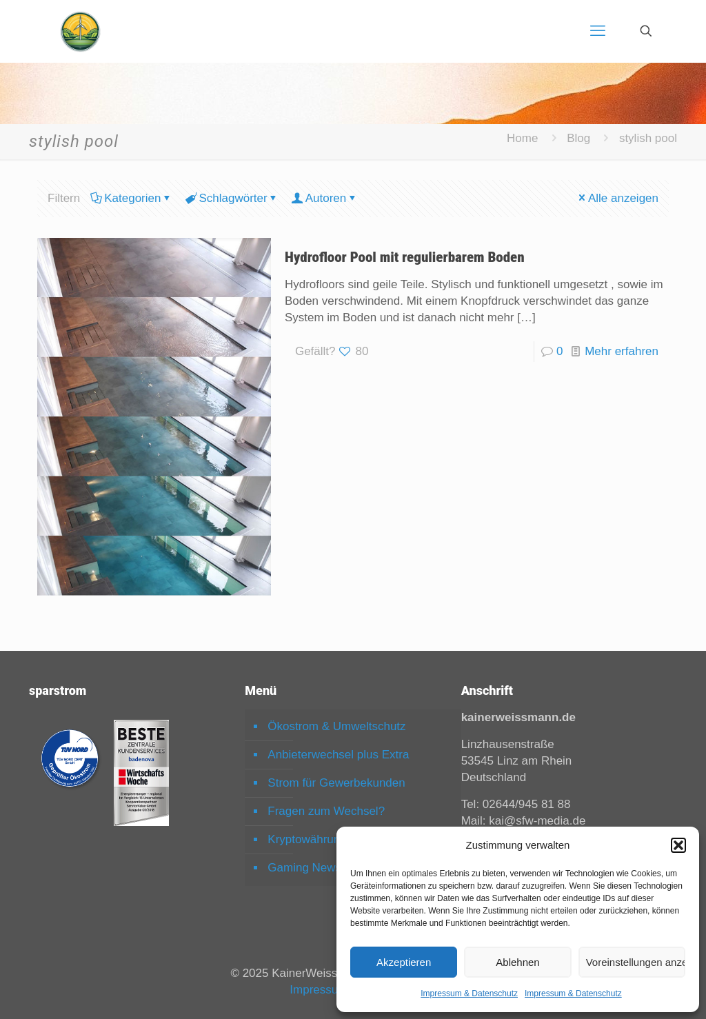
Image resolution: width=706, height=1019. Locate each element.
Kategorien (131, 198)
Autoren (325, 198)
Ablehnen (517, 962)
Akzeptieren (403, 962)
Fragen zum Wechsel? (326, 811)
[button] (678, 845)
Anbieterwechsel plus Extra (338, 754)
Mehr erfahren (621, 351)
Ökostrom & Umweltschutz (336, 726)
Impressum (318, 989)
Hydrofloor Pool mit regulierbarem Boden (405, 257)
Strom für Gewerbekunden (336, 782)
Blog (578, 138)
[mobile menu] (597, 31)
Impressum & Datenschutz (469, 993)
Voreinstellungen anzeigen (635, 962)
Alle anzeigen (617, 198)
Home (522, 138)
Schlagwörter (232, 198)
